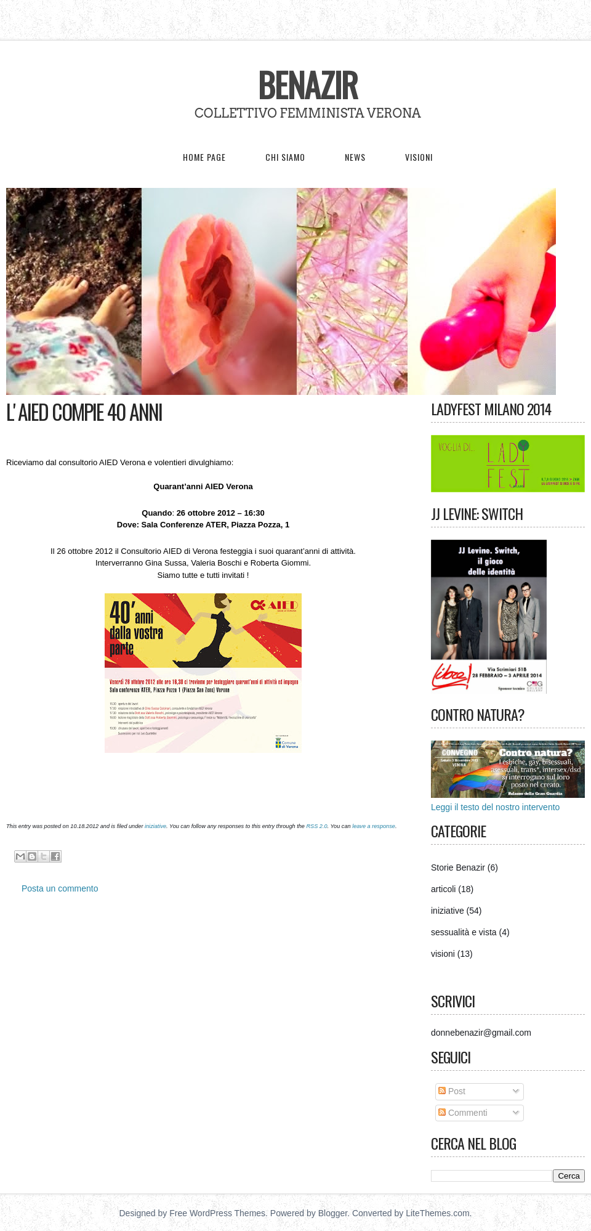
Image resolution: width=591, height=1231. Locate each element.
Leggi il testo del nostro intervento (495, 807)
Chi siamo (285, 156)
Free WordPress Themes (217, 1213)
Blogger (332, 1213)
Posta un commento (60, 888)
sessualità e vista (464, 932)
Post (451, 1091)
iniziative (155, 826)
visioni (443, 954)
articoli (443, 889)
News (355, 156)
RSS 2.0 (316, 826)
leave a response (373, 826)
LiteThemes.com (437, 1213)
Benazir (308, 84)
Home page (204, 156)
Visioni (419, 156)
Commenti (463, 1113)
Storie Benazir (458, 867)
